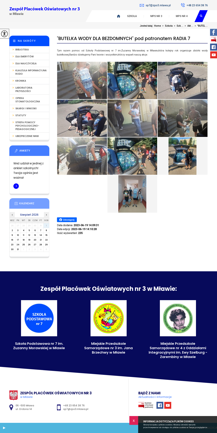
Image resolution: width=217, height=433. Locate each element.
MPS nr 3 (156, 16)
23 (12, 244)
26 (29, 244)
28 (41, 244)
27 (35, 244)
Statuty (20, 115)
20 (35, 239)
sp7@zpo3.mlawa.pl (155, 5)
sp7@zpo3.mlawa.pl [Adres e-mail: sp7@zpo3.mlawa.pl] (75, 409)
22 (46, 239)
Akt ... (188, 26)
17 (18, 239)
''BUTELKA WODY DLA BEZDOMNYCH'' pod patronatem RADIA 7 (123, 39)
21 (41, 239)
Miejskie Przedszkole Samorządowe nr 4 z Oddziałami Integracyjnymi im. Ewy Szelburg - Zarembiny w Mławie (178, 350)
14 (41, 235)
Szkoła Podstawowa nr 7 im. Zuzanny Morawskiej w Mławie (39, 345)
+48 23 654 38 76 (194, 5)
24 (18, 244)
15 (46, 235)
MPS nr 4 (182, 16)
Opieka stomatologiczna (27, 99)
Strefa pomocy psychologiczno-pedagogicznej (27, 126)
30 (12, 249)
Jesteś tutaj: (147, 26)
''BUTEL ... (200, 26)
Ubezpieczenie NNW (27, 136)
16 (12, 239)
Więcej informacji (16, 186)
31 (18, 249)
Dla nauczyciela (26, 63)
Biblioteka (22, 49)
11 (23, 235)
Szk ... (178, 26)
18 (24, 239)
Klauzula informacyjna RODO (31, 72)
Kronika (20, 80)
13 (35, 235)
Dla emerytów (24, 56)
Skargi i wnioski (26, 108)
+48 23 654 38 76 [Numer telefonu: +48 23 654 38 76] (74, 405)
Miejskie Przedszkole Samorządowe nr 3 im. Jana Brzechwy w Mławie (108, 348)
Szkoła (132, 16)
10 (18, 235)
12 (29, 235)
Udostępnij (66, 219)
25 (23, 244)
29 (46, 244)
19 (29, 239)
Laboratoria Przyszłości (23, 89)
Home (157, 26)
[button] (4, 428)
